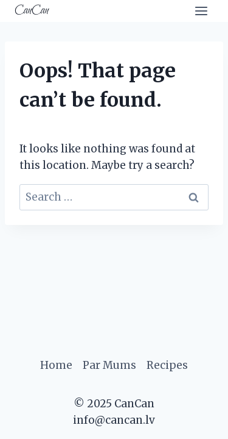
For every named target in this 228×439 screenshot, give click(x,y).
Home (56, 365)
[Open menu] (200, 10)
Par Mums (109, 365)
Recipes (167, 365)
